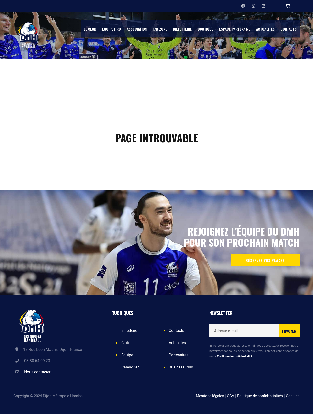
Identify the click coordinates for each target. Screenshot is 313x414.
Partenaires (178, 355)
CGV (230, 396)
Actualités (177, 342)
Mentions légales (210, 396)
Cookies (293, 396)
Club (125, 342)
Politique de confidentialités (260, 396)
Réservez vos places (265, 260)
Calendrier (130, 367)
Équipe (127, 355)
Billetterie (129, 330)
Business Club (181, 367)
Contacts (176, 330)
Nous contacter (37, 372)
